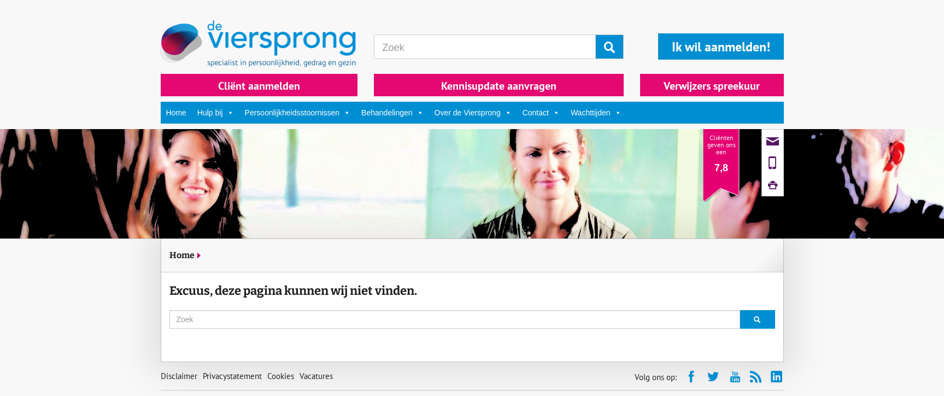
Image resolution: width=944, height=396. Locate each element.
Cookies (280, 376)
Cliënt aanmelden (259, 86)
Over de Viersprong (473, 113)
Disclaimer (179, 376)
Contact (541, 113)
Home (176, 112)
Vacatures (316, 376)
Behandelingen (392, 113)
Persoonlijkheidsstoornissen (298, 113)
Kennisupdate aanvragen (498, 86)
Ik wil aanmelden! (721, 46)
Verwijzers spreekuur (712, 86)
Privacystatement (232, 376)
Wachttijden (596, 113)
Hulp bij (215, 113)
